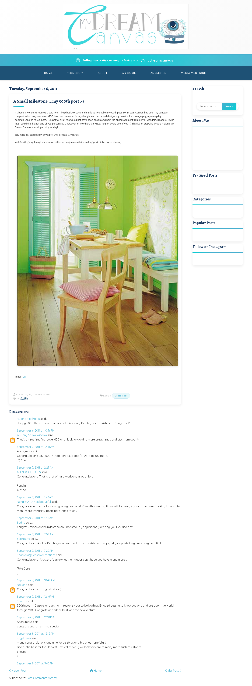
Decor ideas (121, 395)
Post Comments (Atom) (42, 678)
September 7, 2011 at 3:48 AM (35, 518)
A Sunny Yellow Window (32, 435)
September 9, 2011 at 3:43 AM (35, 663)
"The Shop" (75, 73)
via (24, 376)
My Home (129, 73)
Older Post (173, 670)
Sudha (21, 522)
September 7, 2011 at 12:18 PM (35, 617)
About (102, 73)
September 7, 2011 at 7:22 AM (35, 550)
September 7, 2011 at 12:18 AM (35, 447)
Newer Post (17, 670)
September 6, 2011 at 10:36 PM (35, 430)
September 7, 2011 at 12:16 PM (35, 596)
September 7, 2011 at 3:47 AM (35, 497)
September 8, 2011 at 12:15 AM (35, 633)
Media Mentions (193, 73)
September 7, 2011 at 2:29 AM (35, 467)
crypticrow (24, 638)
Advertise (158, 73)
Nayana (22, 585)
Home (48, 73)
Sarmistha (23, 538)
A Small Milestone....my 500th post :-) (48, 101)
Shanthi (22, 601)
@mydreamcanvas (157, 60)
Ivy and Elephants (28, 419)
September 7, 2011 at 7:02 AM (35, 534)
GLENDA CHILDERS (29, 472)
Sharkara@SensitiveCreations (36, 555)
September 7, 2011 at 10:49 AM (36, 580)
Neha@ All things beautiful (34, 501)
